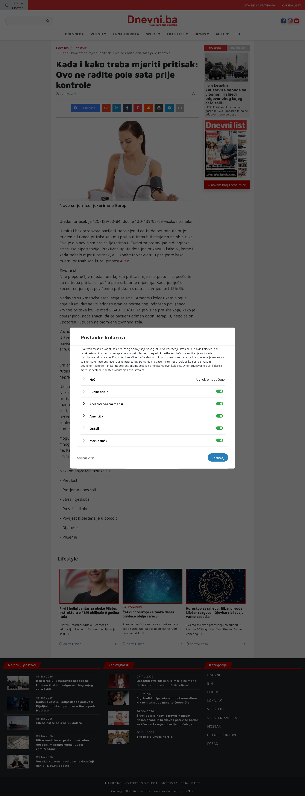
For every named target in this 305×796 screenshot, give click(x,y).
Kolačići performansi (106, 404)
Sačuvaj (218, 457)
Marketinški (99, 441)
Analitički (97, 416)
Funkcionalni (99, 392)
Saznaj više (85, 457)
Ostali (94, 428)
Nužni (94, 379)
